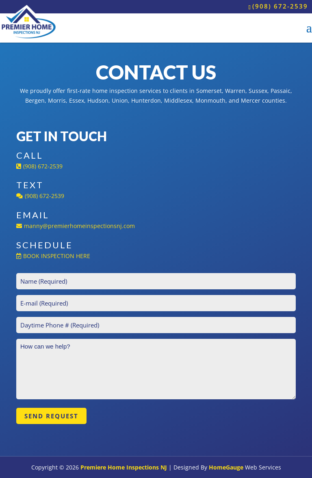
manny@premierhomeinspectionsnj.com (75, 226)
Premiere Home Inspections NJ (123, 467)
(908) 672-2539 (280, 6)
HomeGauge (226, 467)
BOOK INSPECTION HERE (53, 256)
